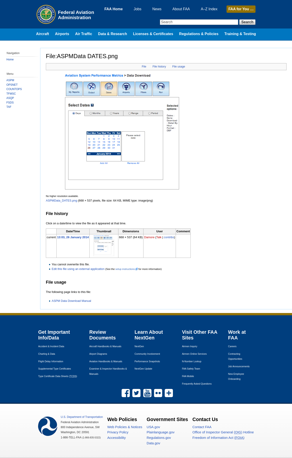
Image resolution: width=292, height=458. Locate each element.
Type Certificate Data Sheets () (57, 376)
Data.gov (153, 443)
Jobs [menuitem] (137, 9)
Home (10, 59)
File (144, 66)
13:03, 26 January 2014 (73, 237)
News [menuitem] (157, 9)
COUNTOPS (14, 89)
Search (247, 22)
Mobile (188, 376)
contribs (169, 237)
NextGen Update (143, 368)
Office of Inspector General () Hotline (223, 432)
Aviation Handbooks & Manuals (105, 361)
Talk (159, 237)
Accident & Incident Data (51, 346)
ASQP (10, 98)
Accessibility (116, 438)
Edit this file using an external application (78, 269)
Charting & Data (46, 354)
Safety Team (191, 368)
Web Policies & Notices (124, 427)
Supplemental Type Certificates (54, 368)
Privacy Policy (117, 432)
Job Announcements (239, 366)
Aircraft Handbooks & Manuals (105, 346)
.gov (153, 427)
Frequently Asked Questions (197, 384)
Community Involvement (147, 354)
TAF (8, 107)
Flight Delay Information (50, 361)
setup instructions (125, 269)
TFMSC (11, 93)
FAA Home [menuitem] (113, 9)
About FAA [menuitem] (181, 9)
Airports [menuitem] (62, 34)
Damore (149, 237)
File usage (178, 66)
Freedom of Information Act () (219, 438)
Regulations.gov (159, 438)
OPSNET (12, 84)
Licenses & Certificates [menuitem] (153, 34)
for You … (241, 9)
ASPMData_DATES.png (61, 200)
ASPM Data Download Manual (71, 301)
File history (159, 66)
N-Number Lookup (191, 361)
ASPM (10, 80)
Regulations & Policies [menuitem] (198, 34)
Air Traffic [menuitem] (83, 34)
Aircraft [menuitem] (42, 34)
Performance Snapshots (147, 361)
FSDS (10, 102)
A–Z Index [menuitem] (209, 9)
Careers (232, 346)
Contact (202, 427)
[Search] (199, 22)
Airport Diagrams (98, 354)
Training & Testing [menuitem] (240, 34)
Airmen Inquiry (189, 346)
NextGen (139, 346)
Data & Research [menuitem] (112, 34)
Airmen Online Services (194, 354)
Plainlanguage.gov (161, 432)
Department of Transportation (82, 417)
